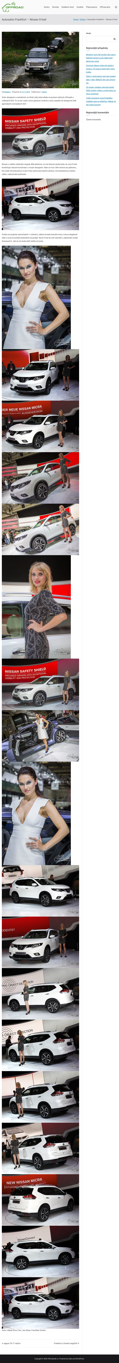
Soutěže (80, 7)
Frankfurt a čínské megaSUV (66, 1343)
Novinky (55, 7)
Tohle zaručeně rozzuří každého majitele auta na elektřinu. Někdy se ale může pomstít (101, 101)
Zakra (70, 1359)
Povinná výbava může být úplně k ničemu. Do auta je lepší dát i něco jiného (100, 68)
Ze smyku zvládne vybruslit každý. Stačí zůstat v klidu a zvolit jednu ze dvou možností (101, 90)
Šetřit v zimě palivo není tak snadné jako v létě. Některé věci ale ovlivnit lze (101, 79)
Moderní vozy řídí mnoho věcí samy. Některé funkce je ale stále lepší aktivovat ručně (101, 58)
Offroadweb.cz (53, 1359)
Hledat (88, 33)
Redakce (7, 92)
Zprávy (47, 7)
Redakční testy (68, 7)
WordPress (80, 1359)
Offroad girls (105, 7)
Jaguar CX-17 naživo (11, 1343)
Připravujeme (91, 7)
